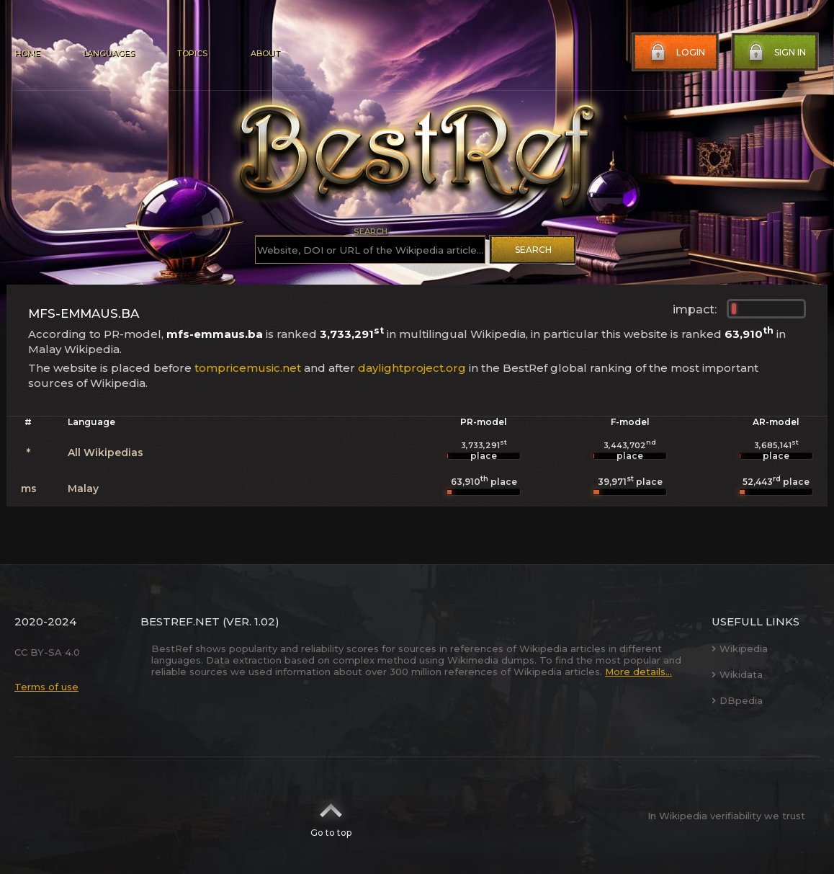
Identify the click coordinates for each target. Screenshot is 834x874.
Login (676, 52)
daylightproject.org (412, 368)
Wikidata (737, 674)
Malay (83, 488)
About (265, 53)
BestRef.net (180, 621)
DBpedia (737, 700)
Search (533, 249)
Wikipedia (740, 648)
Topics (192, 53)
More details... (638, 671)
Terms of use (46, 686)
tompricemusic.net (247, 368)
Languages (108, 53)
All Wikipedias (105, 452)
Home (27, 53)
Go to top (331, 815)
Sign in (775, 52)
